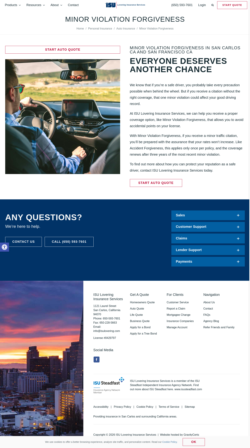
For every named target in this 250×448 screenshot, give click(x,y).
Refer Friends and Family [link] (219, 327)
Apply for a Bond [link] (140, 327)
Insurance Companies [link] (180, 321)
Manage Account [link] (177, 327)
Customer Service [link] (178, 302)
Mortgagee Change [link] (178, 314)
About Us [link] (209, 302)
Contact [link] (208, 308)
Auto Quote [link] (137, 308)
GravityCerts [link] (191, 434)
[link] (4, 247)
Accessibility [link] (101, 406)
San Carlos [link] (128, 416)
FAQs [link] (206, 314)
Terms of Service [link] (169, 406)
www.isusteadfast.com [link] (188, 389)
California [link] (163, 416)
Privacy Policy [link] (122, 406)
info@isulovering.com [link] (106, 330)
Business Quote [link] (140, 321)
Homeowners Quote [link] (142, 302)
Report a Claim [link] (176, 308)
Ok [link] (193, 442)
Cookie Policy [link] (144, 406)
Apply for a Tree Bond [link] (143, 333)
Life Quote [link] (136, 314)
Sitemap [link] (190, 406)
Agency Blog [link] (211, 321)
